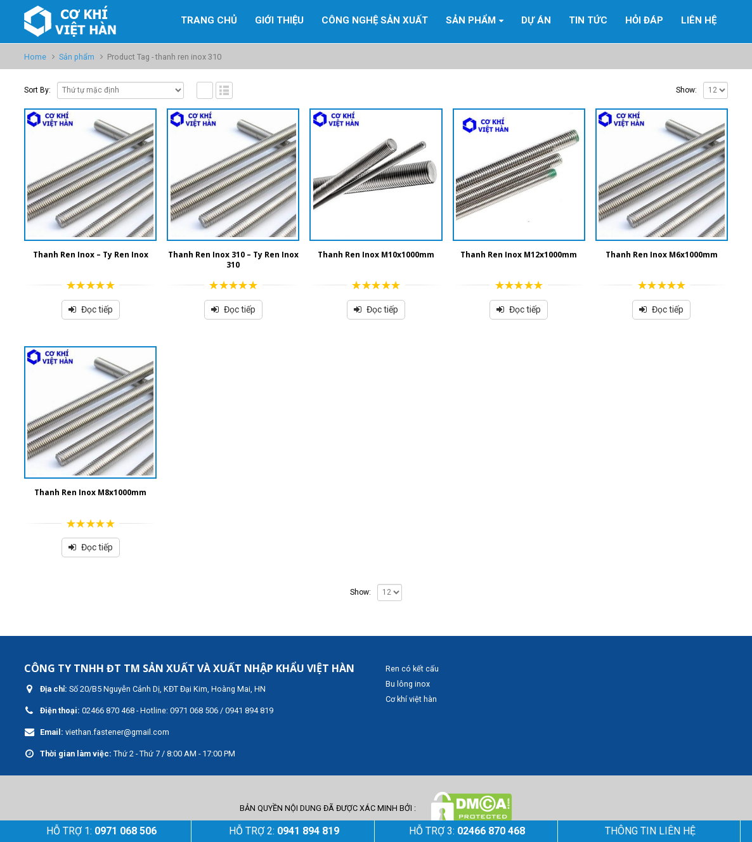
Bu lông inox (408, 684)
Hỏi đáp (644, 20)
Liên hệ (698, 20)
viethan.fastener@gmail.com (117, 732)
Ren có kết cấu (412, 668)
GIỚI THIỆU (279, 20)
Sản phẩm (471, 20)
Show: (686, 90)
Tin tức (588, 20)
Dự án (536, 20)
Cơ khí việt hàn (411, 699)
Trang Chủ (209, 20)
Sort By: (37, 90)
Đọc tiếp (97, 309)
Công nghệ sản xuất (374, 20)
